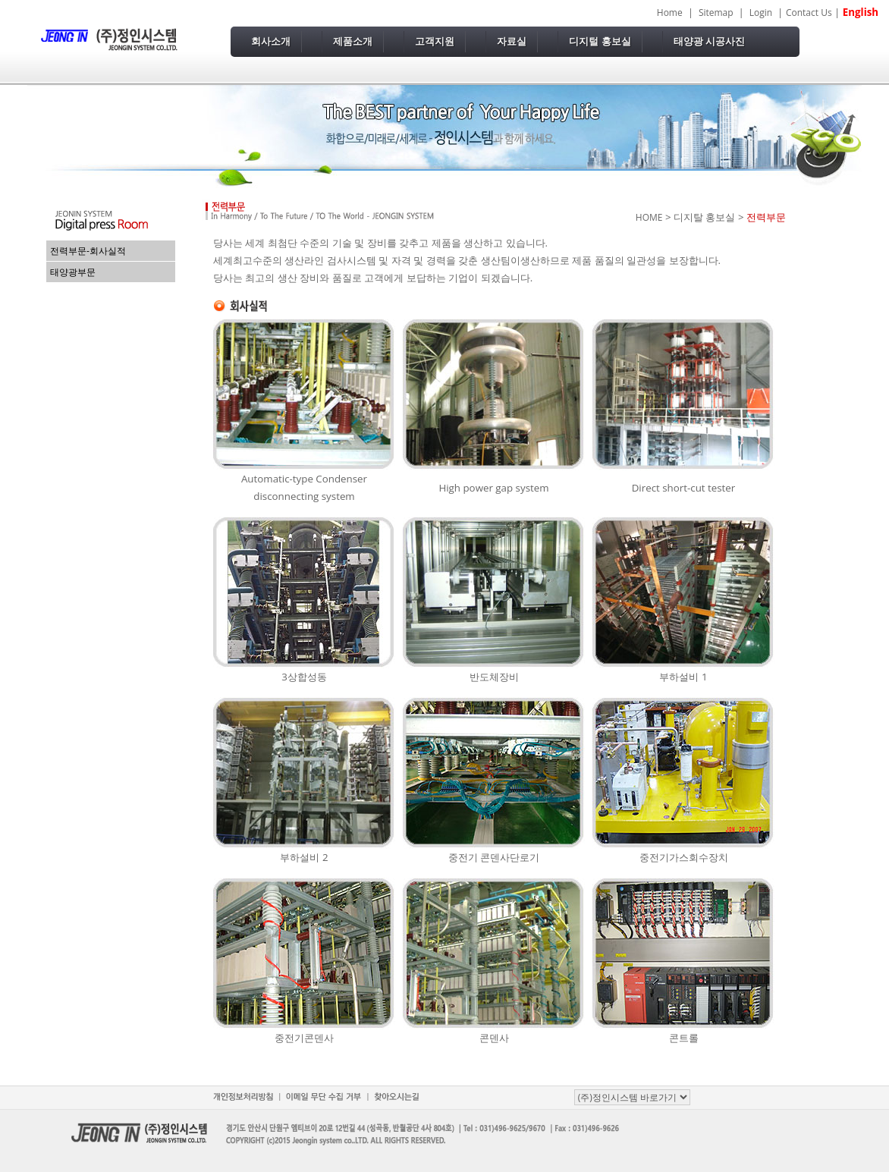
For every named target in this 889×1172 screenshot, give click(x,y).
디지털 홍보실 (600, 41)
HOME (649, 217)
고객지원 (434, 41)
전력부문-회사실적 (88, 250)
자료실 (511, 41)
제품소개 (352, 41)
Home (670, 12)
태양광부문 (73, 272)
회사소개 (271, 41)
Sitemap (716, 12)
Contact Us (809, 12)
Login (760, 12)
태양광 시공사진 (710, 41)
